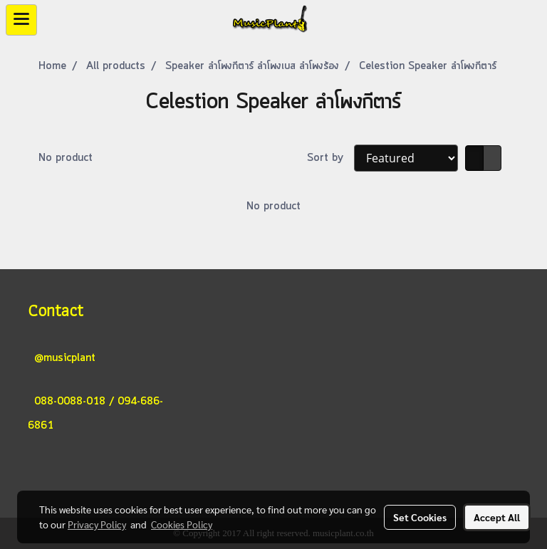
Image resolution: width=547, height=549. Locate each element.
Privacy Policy (97, 524)
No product (65, 158)
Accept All (497, 517)
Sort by (330, 158)
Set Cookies (420, 517)
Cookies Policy (181, 524)
